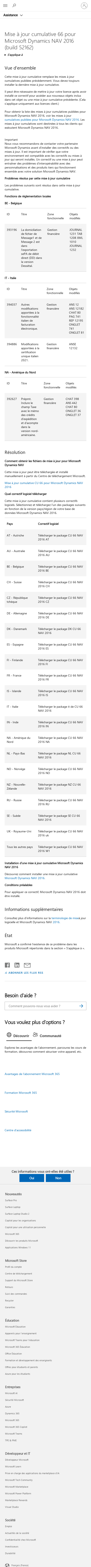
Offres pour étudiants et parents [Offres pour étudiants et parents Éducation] (21, 1367)
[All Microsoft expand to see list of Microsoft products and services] (5, 6)
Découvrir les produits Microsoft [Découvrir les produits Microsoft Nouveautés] (21, 1240)
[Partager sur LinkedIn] (15, 964)
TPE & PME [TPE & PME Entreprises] (11, 1440)
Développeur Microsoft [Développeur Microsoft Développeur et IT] (17, 1459)
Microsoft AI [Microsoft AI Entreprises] (11, 1393)
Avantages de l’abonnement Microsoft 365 (32, 1074)
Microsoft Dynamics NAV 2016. (25, 878)
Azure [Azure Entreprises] (8, 1406)
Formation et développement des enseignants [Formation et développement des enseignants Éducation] (28, 1360)
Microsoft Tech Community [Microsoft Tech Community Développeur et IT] (19, 1479)
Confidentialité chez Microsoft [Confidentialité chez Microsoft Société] (20, 1539)
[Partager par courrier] (25, 964)
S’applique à (15, 54)
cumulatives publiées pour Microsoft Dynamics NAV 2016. (42, 120)
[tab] (19, 1036)
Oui (31, 1178)
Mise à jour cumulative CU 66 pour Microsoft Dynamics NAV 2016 (44, 485)
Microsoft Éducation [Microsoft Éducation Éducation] (15, 1326)
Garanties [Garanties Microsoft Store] (10, 1307)
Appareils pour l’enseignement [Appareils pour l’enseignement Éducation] (21, 1333)
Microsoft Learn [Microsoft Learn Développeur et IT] (13, 1466)
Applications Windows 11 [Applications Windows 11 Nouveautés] (18, 1247)
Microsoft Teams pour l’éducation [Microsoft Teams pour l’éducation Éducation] (22, 1340)
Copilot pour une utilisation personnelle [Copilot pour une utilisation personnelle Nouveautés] (25, 1227)
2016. (56, 922)
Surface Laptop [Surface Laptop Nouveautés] (12, 1207)
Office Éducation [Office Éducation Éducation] (13, 1353)
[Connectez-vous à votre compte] (84, 6)
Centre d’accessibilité (18, 1130)
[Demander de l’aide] (14, 5)
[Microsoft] (45, 3)
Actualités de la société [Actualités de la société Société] (17, 1533)
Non (58, 1178)
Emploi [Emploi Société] (8, 1526)
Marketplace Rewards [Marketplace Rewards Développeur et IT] (16, 1500)
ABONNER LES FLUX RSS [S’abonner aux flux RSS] (25, 972)
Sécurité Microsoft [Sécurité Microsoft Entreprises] (14, 1399)
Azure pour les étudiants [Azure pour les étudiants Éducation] (17, 1373)
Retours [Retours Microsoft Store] (9, 1287)
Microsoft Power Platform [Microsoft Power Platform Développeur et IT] (18, 1493)
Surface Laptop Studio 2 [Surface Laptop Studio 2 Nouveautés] (17, 1213)
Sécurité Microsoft (16, 1111)
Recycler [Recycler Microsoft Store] (9, 1300)
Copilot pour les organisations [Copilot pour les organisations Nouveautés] (20, 1220)
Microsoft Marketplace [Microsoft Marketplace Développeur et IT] (16, 1486)
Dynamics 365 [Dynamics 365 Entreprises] (12, 1413)
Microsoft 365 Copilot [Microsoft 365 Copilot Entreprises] (16, 1426)
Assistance (11, 15)
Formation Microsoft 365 (21, 1093)
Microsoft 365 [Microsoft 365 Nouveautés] (12, 1233)
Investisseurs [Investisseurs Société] (11, 1546)
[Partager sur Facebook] (8, 964)
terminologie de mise (65, 918)
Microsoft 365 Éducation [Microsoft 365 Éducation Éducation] (17, 1346)
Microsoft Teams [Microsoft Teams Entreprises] (13, 1433)
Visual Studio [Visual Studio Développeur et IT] (12, 1506)
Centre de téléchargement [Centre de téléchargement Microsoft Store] (18, 1273)
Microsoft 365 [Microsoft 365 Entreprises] (12, 1420)
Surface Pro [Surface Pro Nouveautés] (11, 1200)
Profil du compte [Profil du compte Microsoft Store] (13, 1266)
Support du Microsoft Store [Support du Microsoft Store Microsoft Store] (19, 1280)
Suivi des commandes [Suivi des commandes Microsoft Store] (16, 1293)
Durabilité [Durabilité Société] (10, 1553)
